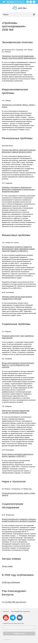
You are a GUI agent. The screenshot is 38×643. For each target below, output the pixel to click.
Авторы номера (7, 566)
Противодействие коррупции (20, 611)
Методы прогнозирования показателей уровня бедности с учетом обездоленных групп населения (18, 365)
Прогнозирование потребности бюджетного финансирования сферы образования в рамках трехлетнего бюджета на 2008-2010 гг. (18, 249)
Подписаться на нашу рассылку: (13, 623)
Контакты (6, 611)
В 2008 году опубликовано (11, 582)
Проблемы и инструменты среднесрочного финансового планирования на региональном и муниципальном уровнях (18, 189)
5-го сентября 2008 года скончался (14, 602)
